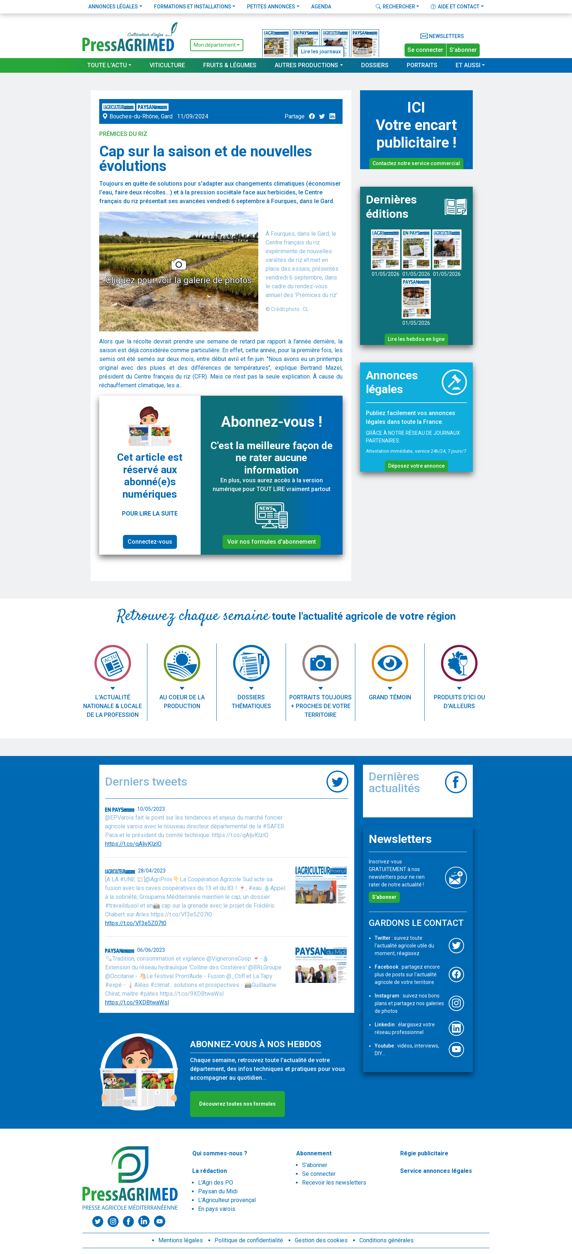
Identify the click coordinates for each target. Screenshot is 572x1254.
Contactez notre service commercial (416, 163)
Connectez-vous (150, 541)
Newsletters (442, 36)
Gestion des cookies (321, 1240)
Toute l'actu (107, 65)
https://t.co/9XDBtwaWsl (137, 1002)
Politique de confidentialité (248, 1240)
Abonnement (314, 1153)
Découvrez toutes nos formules (237, 1104)
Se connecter (425, 49)
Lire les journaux (321, 51)
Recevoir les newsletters (334, 1182)
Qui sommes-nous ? (219, 1153)
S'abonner (463, 49)
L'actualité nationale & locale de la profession (112, 706)
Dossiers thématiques (251, 702)
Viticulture (167, 65)
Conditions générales (386, 1240)
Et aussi (468, 65)
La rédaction (209, 1170)
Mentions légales (180, 1240)
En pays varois (216, 1208)
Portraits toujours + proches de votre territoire (320, 706)
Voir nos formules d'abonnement (271, 541)
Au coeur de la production (182, 702)
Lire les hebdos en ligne (416, 339)
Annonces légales (113, 7)
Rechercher (395, 7)
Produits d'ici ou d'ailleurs (459, 702)
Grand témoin (390, 697)
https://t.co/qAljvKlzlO (133, 843)
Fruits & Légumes (229, 65)
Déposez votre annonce (416, 466)
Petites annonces (271, 7)
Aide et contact (455, 7)
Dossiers (375, 65)
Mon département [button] (215, 45)
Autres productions (306, 65)
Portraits (422, 65)
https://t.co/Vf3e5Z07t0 (135, 923)
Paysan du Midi (217, 1191)
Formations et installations (192, 7)
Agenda (321, 7)
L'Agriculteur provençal (227, 1200)
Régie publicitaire (424, 1153)
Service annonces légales (436, 1170)
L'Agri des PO (215, 1182)
